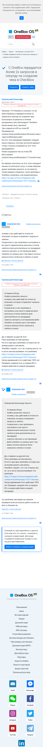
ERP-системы (21, 630)
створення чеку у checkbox (11, 198)
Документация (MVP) (21, 646)
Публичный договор (21, 672)
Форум (21, 619)
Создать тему (28, 87)
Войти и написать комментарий (19, 547)
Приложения (21, 607)
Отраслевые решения (21, 634)
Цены (21, 611)
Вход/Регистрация (23, 37)
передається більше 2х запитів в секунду (24, 194)
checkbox (6, 194)
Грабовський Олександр (12, 99)
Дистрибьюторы (21, 653)
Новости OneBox (22, 661)
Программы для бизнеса (21, 642)
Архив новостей (21, 669)
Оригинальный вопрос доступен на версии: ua (17, 186)
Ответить (14, 87)
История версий (21, 615)
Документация (21, 623)
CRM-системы (21, 626)
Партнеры (21, 657)
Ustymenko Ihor (13, 224)
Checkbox (10, 206)
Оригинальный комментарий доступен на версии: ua (19, 270)
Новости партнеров (21, 665)
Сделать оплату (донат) (12, 261)
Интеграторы (21, 649)
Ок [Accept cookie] (22, 18)
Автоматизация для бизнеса (21, 638)
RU (10, 37)
